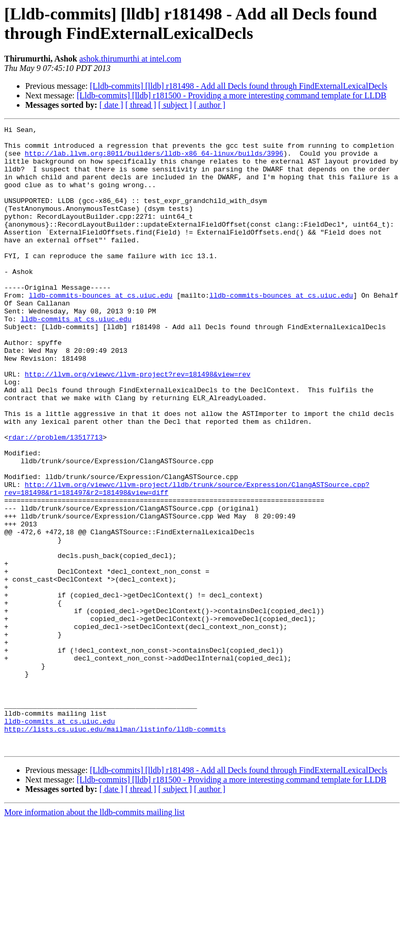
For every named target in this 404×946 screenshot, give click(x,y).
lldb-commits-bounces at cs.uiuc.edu (101, 329)
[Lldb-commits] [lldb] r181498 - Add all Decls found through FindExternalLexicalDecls (239, 86)
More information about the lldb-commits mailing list (94, 936)
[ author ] (210, 104)
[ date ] (111, 104)
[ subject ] (175, 104)
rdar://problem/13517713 (55, 500)
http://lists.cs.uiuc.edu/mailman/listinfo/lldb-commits (115, 850)
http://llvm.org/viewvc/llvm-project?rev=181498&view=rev (137, 424)
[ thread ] (140, 104)
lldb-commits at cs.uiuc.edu (76, 358)
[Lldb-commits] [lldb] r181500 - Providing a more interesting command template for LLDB (232, 95)
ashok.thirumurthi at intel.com (130, 58)
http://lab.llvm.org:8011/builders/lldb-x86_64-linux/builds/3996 (154, 159)
